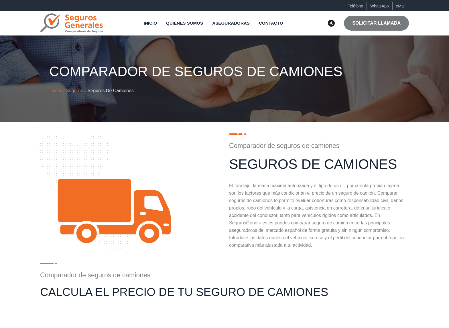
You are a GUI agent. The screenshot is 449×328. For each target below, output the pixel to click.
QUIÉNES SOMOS (184, 23)
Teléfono (355, 6)
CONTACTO (271, 23)
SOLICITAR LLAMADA (376, 23)
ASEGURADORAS (231, 23)
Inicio (55, 90)
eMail (400, 6)
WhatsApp (379, 6)
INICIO (150, 23)
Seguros (74, 90)
